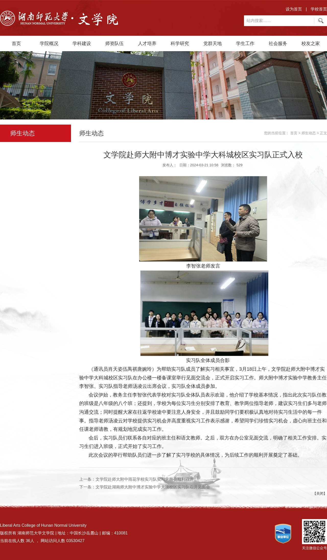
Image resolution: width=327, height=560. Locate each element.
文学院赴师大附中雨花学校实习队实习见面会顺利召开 (145, 479)
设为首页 (294, 9)
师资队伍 (114, 43)
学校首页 (319, 9)
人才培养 (147, 43)
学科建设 (82, 43)
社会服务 (278, 43)
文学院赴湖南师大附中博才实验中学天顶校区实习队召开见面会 (153, 487)
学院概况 (49, 43)
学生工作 (245, 43)
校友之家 (310, 43)
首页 (16, 43)
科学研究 (180, 43)
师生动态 (308, 133)
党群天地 (212, 43)
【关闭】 (320, 493)
